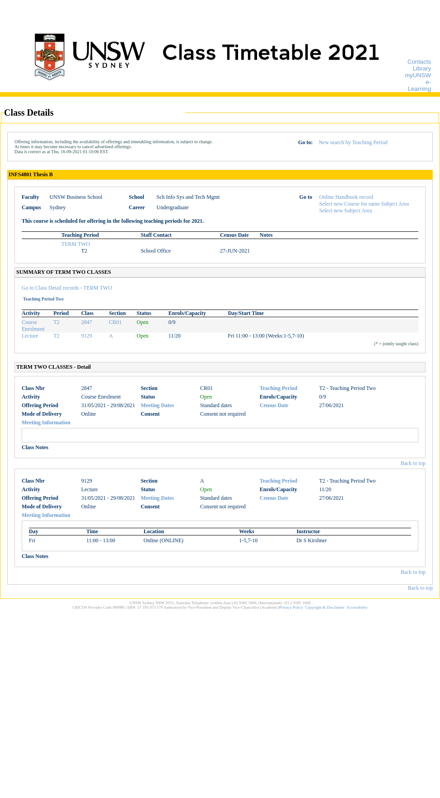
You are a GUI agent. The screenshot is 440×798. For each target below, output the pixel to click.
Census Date (274, 405)
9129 (86, 336)
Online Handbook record (346, 197)
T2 (56, 322)
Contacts (419, 61)
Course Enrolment (33, 325)
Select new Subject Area (345, 210)
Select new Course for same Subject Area (364, 204)
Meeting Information (46, 422)
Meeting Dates (157, 405)
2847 (86, 322)
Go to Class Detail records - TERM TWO (67, 288)
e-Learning (419, 85)
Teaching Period (278, 388)
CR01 (115, 322)
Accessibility (357, 607)
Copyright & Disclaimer (325, 607)
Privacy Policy (291, 607)
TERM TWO (75, 244)
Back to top (413, 463)
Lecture (30, 336)
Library (422, 68)
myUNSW (418, 75)
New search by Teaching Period (352, 142)
